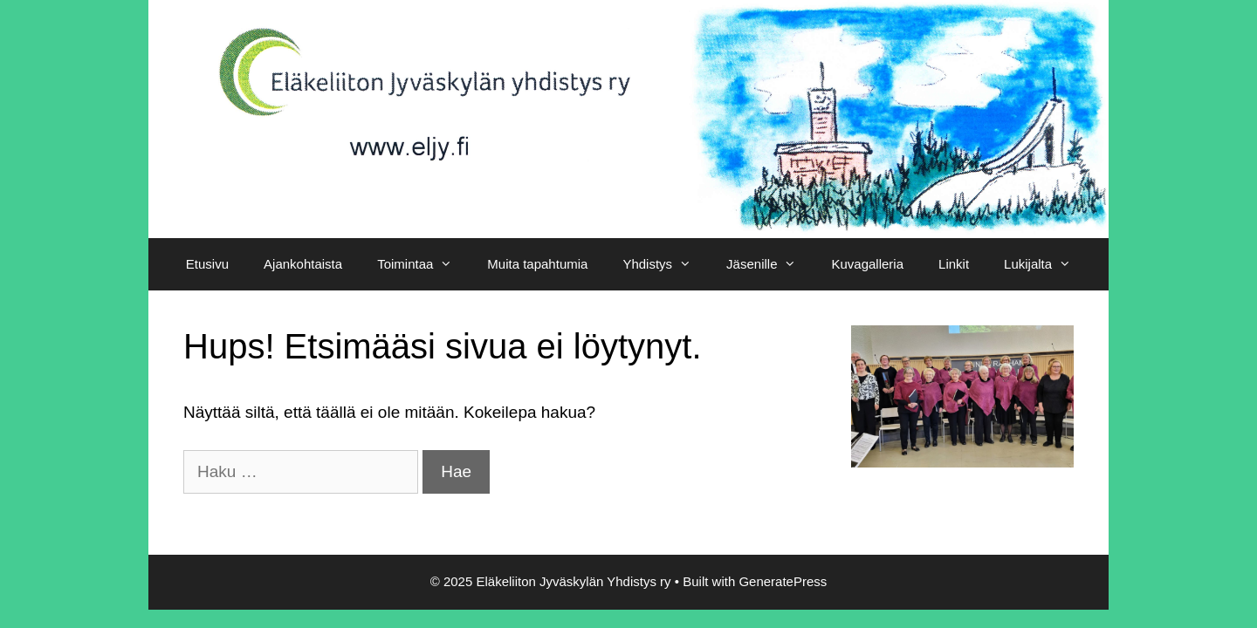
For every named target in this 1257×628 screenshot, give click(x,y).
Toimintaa (423, 264)
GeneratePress (782, 581)
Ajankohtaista (303, 263)
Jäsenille (770, 264)
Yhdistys (665, 264)
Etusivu (207, 263)
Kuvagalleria (867, 263)
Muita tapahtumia (537, 263)
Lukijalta (1046, 264)
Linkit (953, 263)
